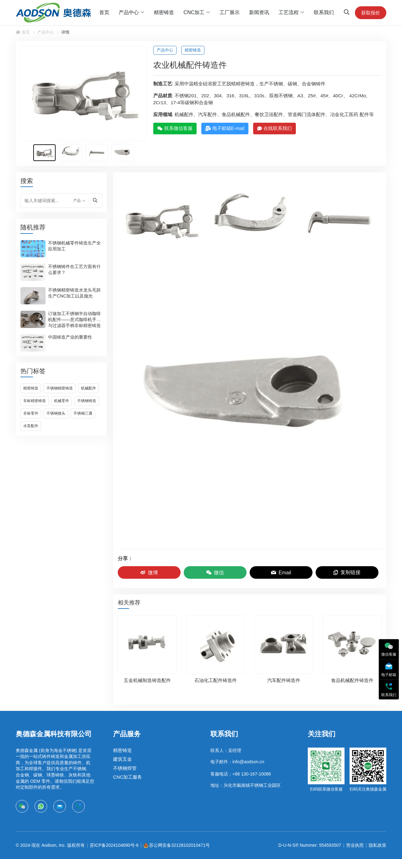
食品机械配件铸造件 (352, 680)
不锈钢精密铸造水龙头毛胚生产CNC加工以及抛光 (74, 292)
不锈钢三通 (82, 413)
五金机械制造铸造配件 (147, 680)
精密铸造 (164, 12)
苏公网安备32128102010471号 (179, 845)
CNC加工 (193, 12)
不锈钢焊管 (125, 768)
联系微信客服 (175, 128)
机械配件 (88, 388)
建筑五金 (122, 759)
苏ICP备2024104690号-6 (114, 845)
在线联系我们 (274, 128)
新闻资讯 (259, 12)
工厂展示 (230, 12)
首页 (104, 12)
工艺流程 (289, 12)
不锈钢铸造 (86, 401)
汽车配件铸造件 (283, 680)
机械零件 (61, 401)
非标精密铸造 (34, 401)
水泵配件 (30, 426)
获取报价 (370, 12)
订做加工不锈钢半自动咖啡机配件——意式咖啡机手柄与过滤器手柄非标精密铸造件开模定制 (74, 322)
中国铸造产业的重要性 (70, 337)
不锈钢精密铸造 (59, 388)
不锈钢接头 (55, 413)
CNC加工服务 (127, 777)
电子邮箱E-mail (225, 128)
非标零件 (30, 413)
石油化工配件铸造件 (215, 680)
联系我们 (324, 12)
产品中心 (129, 12)
